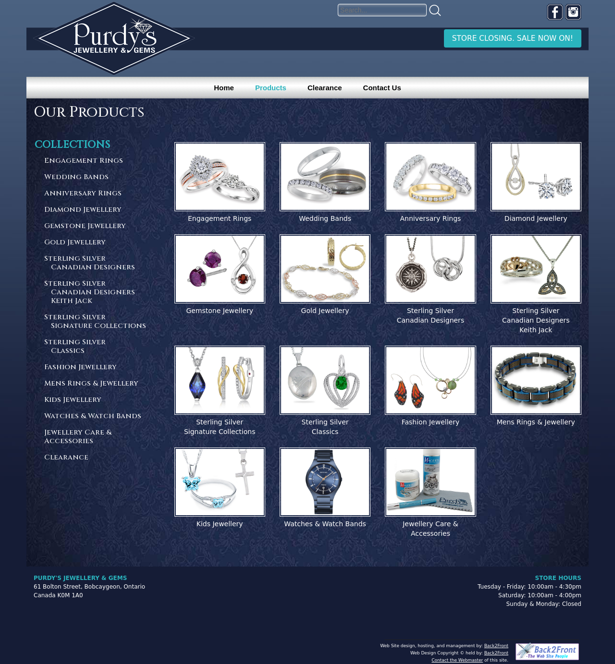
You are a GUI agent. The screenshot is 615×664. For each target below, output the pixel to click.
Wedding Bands (76, 177)
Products (270, 88)
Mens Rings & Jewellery (91, 383)
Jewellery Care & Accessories (77, 437)
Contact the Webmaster (457, 660)
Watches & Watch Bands (92, 416)
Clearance (325, 88)
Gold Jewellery (75, 242)
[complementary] (545, 611)
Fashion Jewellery (80, 367)
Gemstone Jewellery (85, 226)
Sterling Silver (95, 263)
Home (224, 88)
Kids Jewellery (72, 400)
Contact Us (382, 88)
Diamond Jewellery (83, 210)
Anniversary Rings (83, 193)
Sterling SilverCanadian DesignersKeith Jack (536, 320)
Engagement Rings (83, 161)
